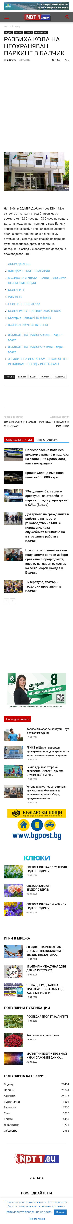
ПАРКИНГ (45, 376)
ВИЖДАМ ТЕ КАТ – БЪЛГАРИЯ (29, 271)
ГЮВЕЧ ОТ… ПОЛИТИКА (24, 304)
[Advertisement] (36, 101)
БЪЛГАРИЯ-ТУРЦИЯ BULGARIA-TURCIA (34, 311)
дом (6, 26)
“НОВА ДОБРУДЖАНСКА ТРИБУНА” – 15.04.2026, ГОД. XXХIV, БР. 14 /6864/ (45, 989)
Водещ (16, 26)
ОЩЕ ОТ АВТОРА (47, 439)
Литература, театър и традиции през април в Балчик (43, 586)
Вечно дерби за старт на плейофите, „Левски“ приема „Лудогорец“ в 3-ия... (44, 771)
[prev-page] (6, 600)
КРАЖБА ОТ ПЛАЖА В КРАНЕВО (54, 424)
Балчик (22, 376)
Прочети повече (37, 1219)
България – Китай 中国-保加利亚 (30, 318)
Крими (29, 32)
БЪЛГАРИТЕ (16, 290)
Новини (18, 32)
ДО (10, 264)
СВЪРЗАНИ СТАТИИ (19, 439)
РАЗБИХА (60, 376)
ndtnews (12, 59)
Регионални (41, 32)
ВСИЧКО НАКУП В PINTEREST (28, 325)
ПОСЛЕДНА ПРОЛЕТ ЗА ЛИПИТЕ (47, 1016)
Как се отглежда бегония (42, 1035)
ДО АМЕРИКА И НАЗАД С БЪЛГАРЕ (20, 424)
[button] (6, 17)
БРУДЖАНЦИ (21, 264)
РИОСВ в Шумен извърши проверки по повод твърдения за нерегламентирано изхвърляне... (47, 751)
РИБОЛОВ (15, 297)
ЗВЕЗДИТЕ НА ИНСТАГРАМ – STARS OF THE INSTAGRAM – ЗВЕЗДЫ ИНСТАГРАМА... (45, 950)
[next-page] (12, 600)
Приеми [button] (60, 1212)
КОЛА (33, 376)
